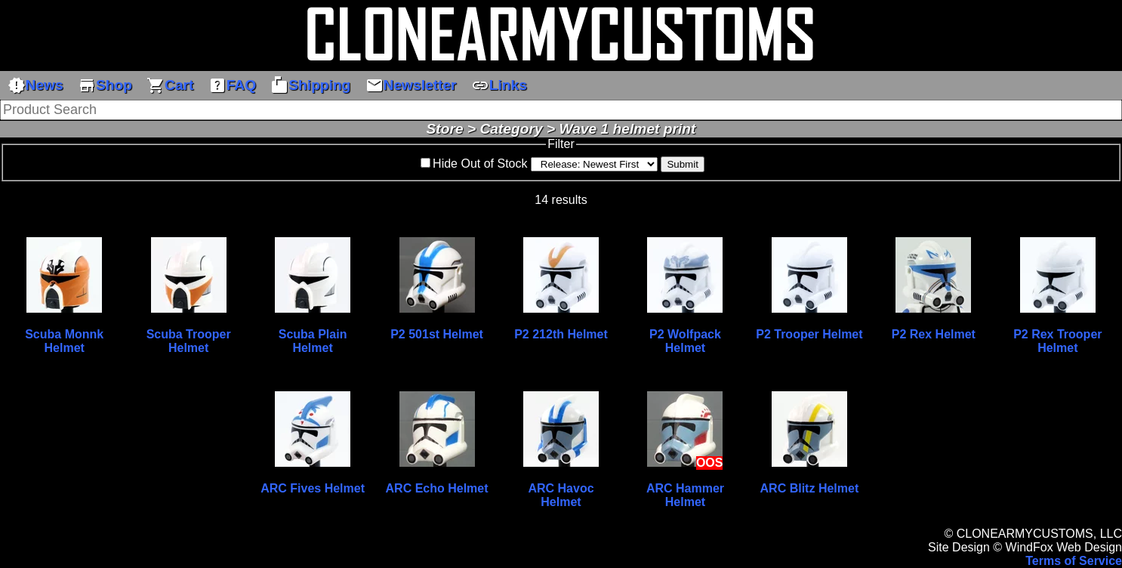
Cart (169, 85)
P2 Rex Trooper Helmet (1057, 341)
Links (499, 85)
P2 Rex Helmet (934, 334)
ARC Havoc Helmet (560, 495)
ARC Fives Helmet (312, 488)
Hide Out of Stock (480, 163)
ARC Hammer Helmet (685, 495)
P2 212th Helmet (561, 334)
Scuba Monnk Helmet (64, 341)
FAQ (232, 85)
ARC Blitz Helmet (809, 488)
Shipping (310, 85)
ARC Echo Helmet (437, 488)
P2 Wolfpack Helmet (685, 341)
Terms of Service (1073, 560)
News (35, 85)
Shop (105, 85)
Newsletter (411, 85)
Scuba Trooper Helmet (188, 341)
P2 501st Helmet (436, 334)
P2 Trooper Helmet (809, 334)
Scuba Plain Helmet (313, 341)
